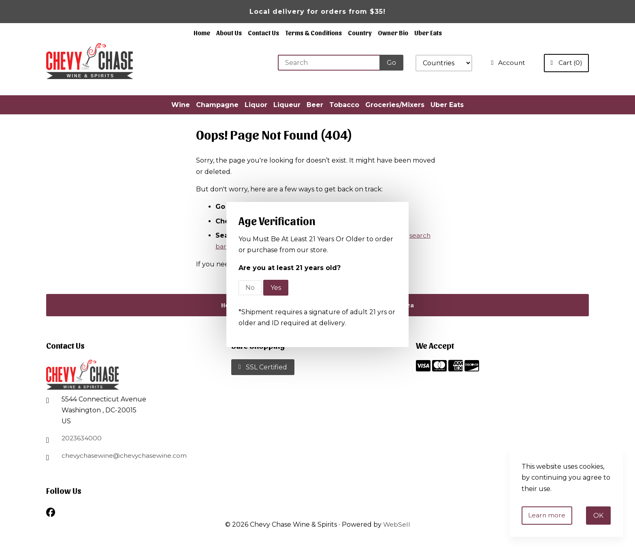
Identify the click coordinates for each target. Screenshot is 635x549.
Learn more (548, 515)
